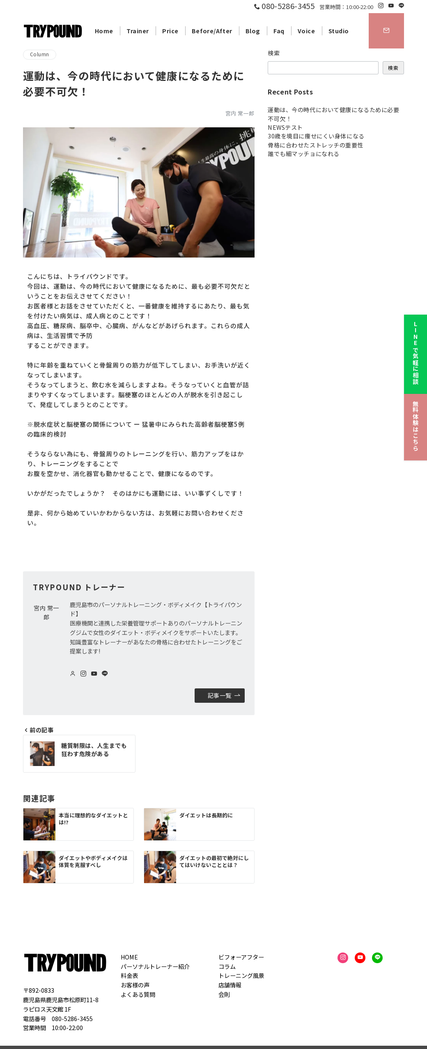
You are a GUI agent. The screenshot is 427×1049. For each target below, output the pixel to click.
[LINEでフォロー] (401, 5)
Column (39, 54)
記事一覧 (224, 695)
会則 (224, 994)
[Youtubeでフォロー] (391, 5)
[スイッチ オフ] (386, 30)
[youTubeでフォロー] (94, 673)
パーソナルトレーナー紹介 (155, 966)
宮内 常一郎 (240, 113)
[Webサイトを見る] (73, 673)
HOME (129, 957)
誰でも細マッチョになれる (304, 154)
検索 (274, 53)
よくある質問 (138, 994)
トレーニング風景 (241, 975)
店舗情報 (229, 985)
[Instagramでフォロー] (380, 5)
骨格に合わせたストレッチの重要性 (315, 145)
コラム (227, 966)
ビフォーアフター (241, 957)
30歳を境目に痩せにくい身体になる (316, 136)
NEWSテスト (285, 127)
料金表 (129, 975)
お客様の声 (135, 985)
